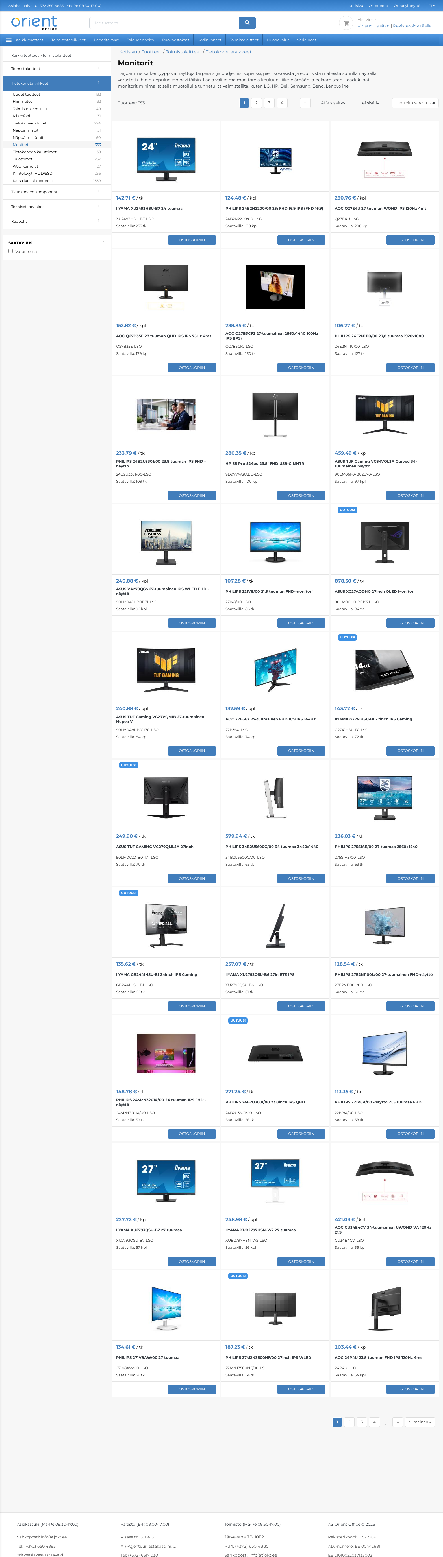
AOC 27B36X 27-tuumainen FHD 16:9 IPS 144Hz (270, 719)
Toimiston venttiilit (57, 109)
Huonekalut (278, 40)
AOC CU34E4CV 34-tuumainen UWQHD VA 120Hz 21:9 (383, 1229)
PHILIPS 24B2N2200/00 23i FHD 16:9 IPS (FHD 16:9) (274, 208)
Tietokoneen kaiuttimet (57, 152)
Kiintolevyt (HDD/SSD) (57, 173)
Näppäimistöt (57, 130)
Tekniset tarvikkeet (61, 206)
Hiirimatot (57, 101)
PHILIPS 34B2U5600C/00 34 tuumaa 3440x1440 (271, 846)
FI (430, 5)
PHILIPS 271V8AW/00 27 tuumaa (147, 1357)
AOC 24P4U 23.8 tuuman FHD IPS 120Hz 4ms (378, 1357)
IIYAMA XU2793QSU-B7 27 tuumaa (149, 1230)
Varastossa (26, 251)
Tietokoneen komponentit (61, 191)
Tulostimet (57, 159)
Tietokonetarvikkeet (61, 82)
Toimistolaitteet (244, 40)
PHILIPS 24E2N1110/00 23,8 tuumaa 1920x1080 (379, 336)
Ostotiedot (378, 5)
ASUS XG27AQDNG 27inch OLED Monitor (374, 591)
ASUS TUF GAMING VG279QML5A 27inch (155, 846)
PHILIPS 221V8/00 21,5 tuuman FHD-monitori (269, 591)
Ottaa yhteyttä (407, 5)
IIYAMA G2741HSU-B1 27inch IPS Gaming (373, 719)
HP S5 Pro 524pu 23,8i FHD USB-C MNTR (264, 463)
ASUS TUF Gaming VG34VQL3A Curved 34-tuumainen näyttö (376, 463)
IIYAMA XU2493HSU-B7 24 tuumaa (149, 208)
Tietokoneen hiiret (57, 123)
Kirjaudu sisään (373, 26)
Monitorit (57, 144)
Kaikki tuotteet (24, 40)
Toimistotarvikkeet (68, 40)
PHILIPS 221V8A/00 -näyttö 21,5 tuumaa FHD (378, 1102)
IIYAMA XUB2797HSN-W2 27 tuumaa (260, 1230)
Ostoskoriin (192, 240)
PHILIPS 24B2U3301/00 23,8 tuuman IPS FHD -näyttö (161, 463)
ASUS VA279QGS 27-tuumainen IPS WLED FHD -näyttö (162, 591)
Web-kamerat (57, 166)
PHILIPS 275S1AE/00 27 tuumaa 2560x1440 (376, 846)
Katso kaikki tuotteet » (57, 181)
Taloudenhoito (140, 40)
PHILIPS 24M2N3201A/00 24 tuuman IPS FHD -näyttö (161, 1102)
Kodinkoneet (209, 40)
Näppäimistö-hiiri (57, 137)
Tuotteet (152, 51)
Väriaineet (306, 40)
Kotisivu (356, 5)
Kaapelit (61, 220)
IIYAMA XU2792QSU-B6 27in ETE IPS (259, 974)
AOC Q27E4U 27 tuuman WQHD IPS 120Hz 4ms (381, 208)
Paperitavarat (106, 40)
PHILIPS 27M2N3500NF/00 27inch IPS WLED (268, 1357)
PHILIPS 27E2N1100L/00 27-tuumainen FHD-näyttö (384, 974)
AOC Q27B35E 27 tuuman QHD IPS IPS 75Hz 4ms (163, 336)
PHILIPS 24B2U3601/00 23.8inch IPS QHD (265, 1102)
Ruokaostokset (175, 40)
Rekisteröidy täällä (412, 26)
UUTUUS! (347, 510)
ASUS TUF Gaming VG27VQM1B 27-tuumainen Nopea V (160, 719)
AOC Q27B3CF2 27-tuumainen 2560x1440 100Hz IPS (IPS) (271, 335)
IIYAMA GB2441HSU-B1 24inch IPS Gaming (156, 974)
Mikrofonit (57, 116)
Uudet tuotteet (57, 94)
